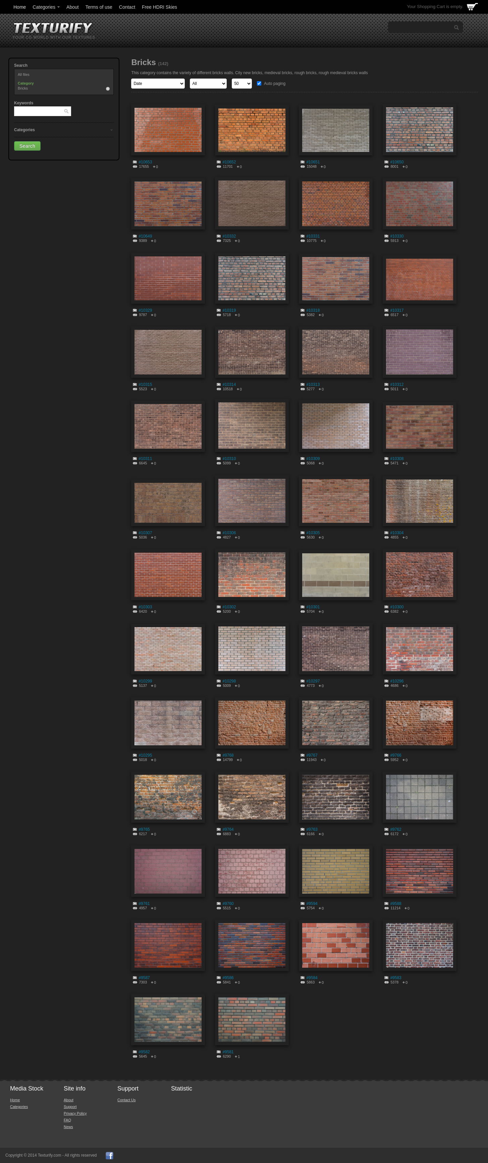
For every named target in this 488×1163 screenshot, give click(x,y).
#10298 (229, 681)
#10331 (313, 236)
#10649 (145, 236)
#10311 (145, 458)
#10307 (145, 532)
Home (19, 7)
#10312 (396, 384)
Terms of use (99, 7)
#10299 (145, 681)
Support (70, 1107)
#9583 (395, 977)
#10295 (145, 755)
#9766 (395, 755)
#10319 (229, 310)
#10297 (313, 681)
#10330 (396, 236)
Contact (127, 7)
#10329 (145, 310)
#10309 (313, 458)
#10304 (396, 532)
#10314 (229, 384)
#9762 (395, 829)
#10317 (396, 310)
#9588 (395, 903)
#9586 (227, 977)
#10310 (229, 458)
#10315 (145, 384)
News (68, 1127)
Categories (47, 7)
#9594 (311, 903)
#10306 (229, 532)
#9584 (311, 977)
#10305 (313, 532)
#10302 (229, 607)
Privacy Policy (75, 1113)
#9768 (227, 755)
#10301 (313, 607)
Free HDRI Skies (159, 7)
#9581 (227, 1052)
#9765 (144, 829)
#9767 (311, 755)
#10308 (396, 458)
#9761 (144, 903)
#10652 (229, 162)
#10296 (396, 681)
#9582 (144, 1052)
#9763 (311, 829)
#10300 (396, 607)
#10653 (145, 162)
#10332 (229, 236)
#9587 (144, 977)
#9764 (227, 829)
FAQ (67, 1120)
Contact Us (126, 1100)
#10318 (313, 310)
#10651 (313, 162)
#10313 (313, 384)
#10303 (145, 607)
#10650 (396, 162)
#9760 (227, 903)
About (72, 7)
